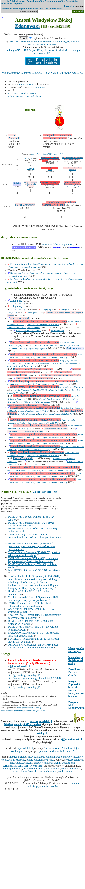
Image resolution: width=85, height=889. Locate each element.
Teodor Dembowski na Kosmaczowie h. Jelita (34, 360)
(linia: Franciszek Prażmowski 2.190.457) (55, 414)
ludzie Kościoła (34, 759)
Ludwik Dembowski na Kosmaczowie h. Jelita (27, 405)
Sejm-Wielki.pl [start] (12, 3)
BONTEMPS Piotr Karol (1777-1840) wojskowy (34, 570)
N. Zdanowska (18, 279)
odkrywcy (66, 756)
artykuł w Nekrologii (72, 186)
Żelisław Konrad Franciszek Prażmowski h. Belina (40, 425)
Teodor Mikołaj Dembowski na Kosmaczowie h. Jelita (50, 183)
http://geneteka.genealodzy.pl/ (24, 675)
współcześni (68, 762)
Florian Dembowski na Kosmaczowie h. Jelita (34, 342)
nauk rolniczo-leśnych (25, 771)
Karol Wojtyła (63, 41)
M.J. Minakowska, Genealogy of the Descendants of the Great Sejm (42, 1)
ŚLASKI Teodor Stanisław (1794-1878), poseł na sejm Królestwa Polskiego (34, 554)
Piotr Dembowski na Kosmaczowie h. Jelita (34, 378)
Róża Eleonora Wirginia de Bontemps (33, 369)
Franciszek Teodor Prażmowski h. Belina (25, 431)
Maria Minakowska (48, 44)
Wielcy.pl (42, 733)
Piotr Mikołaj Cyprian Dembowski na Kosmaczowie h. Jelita (42, 381)
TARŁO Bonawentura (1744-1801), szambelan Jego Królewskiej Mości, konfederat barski (33, 560)
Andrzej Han (57, 247)
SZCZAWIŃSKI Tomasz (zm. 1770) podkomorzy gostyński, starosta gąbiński (34, 616)
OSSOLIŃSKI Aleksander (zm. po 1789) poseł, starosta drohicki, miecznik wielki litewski (33, 646)
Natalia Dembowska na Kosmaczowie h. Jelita (61, 375)
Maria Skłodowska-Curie (45, 41)
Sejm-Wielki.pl (25, 748)
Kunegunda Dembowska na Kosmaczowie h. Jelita (57, 136)
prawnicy (49, 759)
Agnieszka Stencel (74, 247)
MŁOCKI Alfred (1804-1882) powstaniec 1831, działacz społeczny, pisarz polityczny (33, 598)
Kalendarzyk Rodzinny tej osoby (75, 660)
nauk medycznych (47, 771)
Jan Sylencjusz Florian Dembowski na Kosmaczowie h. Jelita (42, 473)
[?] (49, 53)
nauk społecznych (12, 768)
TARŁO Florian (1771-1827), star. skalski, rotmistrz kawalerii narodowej (30, 604)
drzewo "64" (58, 154)
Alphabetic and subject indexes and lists (22, 8)
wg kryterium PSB (45, 491)
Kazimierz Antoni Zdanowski (28, 330)
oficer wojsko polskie (38, 348)
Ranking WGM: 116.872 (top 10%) (23, 50)
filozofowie (19, 759)
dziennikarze (53, 756)
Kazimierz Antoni (20, 273)
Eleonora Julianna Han (24, 247)
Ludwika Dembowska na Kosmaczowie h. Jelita (35, 419)
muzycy (32, 756)
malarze (22, 756)
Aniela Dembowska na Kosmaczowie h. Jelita (34, 386)
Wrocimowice (39, 87)
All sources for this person (22, 93)
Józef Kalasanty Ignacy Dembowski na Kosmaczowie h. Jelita (43, 479)
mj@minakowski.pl (19, 666)
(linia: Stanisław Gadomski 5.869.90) (22, 72)
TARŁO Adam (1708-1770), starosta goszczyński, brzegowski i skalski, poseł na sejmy (34, 536)
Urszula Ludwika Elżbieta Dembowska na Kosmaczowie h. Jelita (45, 467)
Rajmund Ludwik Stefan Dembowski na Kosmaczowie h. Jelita (43, 440)
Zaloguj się (70, 6)
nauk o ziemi (65, 771)
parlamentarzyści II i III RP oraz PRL (22, 765)
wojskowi (6, 759)
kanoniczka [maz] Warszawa (71, 387)
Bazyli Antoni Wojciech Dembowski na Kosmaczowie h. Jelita (43, 434)
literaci (13, 756)
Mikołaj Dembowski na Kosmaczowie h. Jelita (35, 407)
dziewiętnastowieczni (21, 762)
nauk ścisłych (53, 768)
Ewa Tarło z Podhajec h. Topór (50, 169)
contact (80, 6)
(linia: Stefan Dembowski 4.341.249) (63, 72)
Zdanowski (27, 26)
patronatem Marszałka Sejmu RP (56, 751)
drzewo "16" (35, 154)
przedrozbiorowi (74, 759)
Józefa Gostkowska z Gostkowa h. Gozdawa (31, 184)
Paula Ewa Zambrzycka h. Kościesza (72, 169)
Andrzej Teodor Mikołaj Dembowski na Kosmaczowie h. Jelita (43, 354)
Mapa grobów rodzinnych (76, 650)
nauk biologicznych (33, 768)
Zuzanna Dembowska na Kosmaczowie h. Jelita (72, 183)
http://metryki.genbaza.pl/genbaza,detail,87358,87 (34, 678)
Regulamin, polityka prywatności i (53, 785)
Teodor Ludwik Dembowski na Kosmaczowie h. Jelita (42, 395)
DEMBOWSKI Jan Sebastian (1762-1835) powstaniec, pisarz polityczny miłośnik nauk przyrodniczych (31, 546)
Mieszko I (13, 41)
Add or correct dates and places (24, 96)
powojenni (55, 762)
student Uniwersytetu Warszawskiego (34, 402)
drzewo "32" (47, 154)
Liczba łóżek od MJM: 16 (57, 50)
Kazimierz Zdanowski (17, 184)
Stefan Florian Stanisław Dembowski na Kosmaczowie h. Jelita (49, 159)
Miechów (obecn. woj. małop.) (58, 244)
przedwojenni (41, 762)
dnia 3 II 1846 (26, 84)
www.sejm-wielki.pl (41, 721)
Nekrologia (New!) (53, 8)
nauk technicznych (71, 768)
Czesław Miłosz (26, 41)
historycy (78, 756)
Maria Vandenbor (75, 348)
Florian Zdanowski (14, 136)
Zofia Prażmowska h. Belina (56, 428)
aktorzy (41, 756)
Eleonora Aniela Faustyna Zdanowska (30, 264)
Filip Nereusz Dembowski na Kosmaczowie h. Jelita (72, 158)
